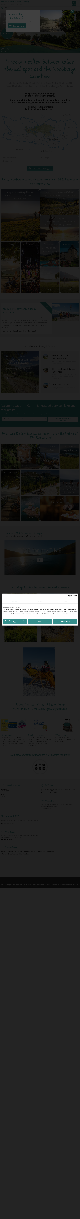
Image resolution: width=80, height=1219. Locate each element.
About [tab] (65, 601)
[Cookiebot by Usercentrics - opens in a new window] (69, 596)
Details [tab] (40, 601)
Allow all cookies (65, 621)
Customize (40, 621)
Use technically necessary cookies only (15, 621)
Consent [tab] (14, 601)
